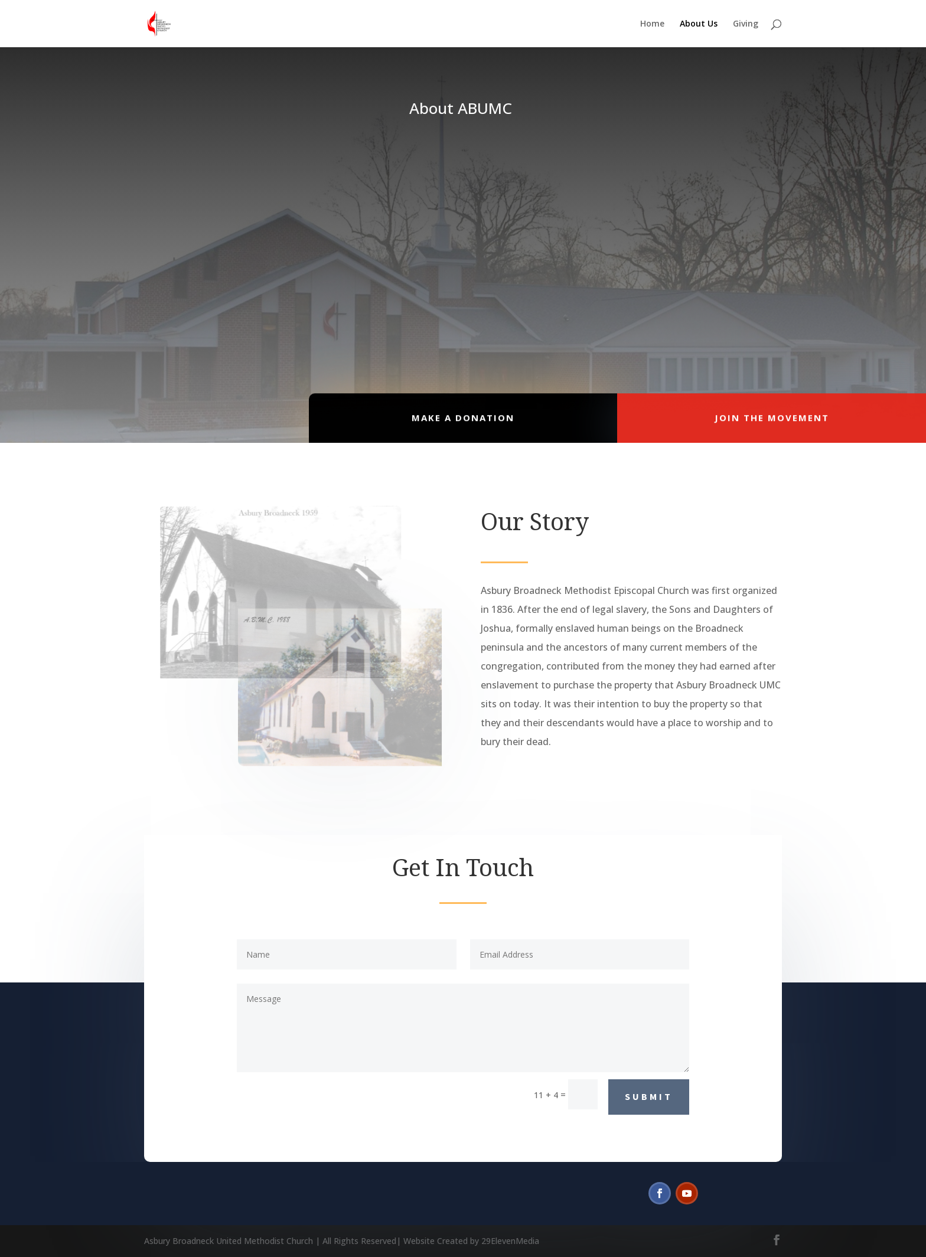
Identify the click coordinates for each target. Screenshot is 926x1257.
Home (652, 24)
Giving (745, 24)
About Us (699, 24)
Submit (649, 1096)
